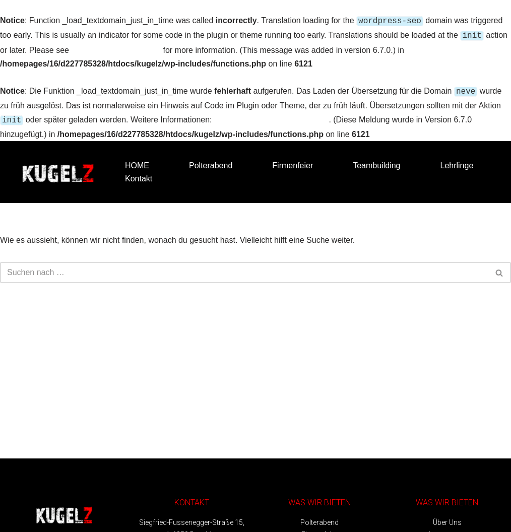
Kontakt (138, 174)
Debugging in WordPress (116, 48)
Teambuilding (376, 161)
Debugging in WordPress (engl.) (271, 116)
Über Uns (447, 518)
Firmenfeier (292, 161)
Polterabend (210, 161)
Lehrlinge (456, 161)
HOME (137, 161)
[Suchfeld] (244, 268)
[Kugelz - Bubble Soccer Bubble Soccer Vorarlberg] (58, 168)
